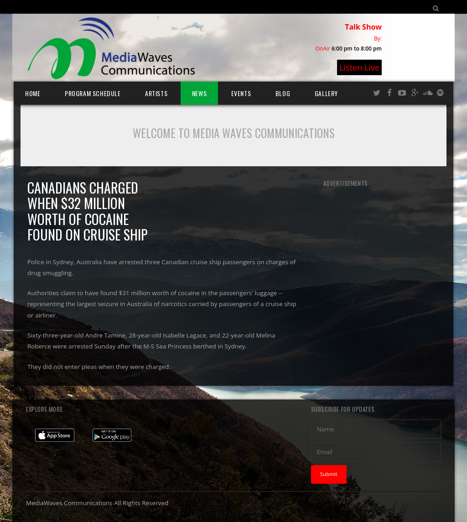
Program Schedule (93, 93)
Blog (282, 93)
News (199, 93)
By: (378, 38)
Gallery (326, 93)
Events (241, 93)
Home (32, 93)
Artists (156, 93)
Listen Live (359, 67)
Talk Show (363, 27)
